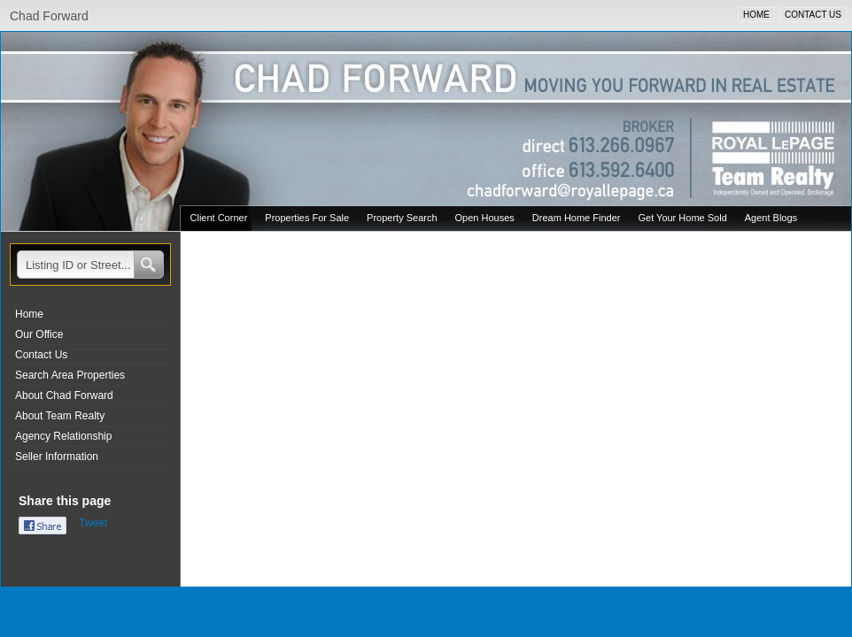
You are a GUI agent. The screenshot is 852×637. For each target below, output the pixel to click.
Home (29, 314)
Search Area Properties (70, 375)
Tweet (93, 523)
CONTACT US (813, 14)
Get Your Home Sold (682, 217)
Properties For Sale (307, 217)
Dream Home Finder (576, 217)
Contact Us (41, 355)
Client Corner (219, 217)
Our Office (39, 334)
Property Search (402, 217)
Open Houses (485, 217)
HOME (756, 14)
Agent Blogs (771, 217)
